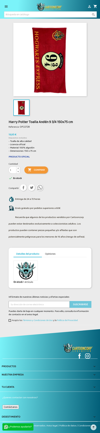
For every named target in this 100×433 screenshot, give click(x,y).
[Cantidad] (12, 170)
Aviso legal (52, 425)
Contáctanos (11, 407)
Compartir (23, 187)
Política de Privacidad (67, 320)
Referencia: (14, 126)
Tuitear (31, 187)
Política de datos (68, 425)
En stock (18, 282)
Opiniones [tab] (50, 254)
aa (40, 187)
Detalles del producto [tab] (27, 254)
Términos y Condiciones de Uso (38, 320)
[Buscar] (50, 14)
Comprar (36, 170)
